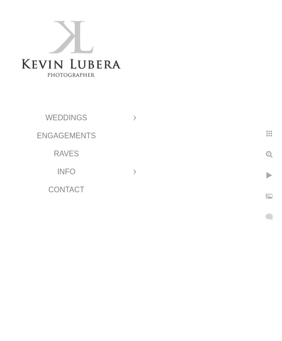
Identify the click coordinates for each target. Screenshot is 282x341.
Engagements (66, 136)
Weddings (66, 118)
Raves (66, 154)
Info (66, 172)
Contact (66, 190)
